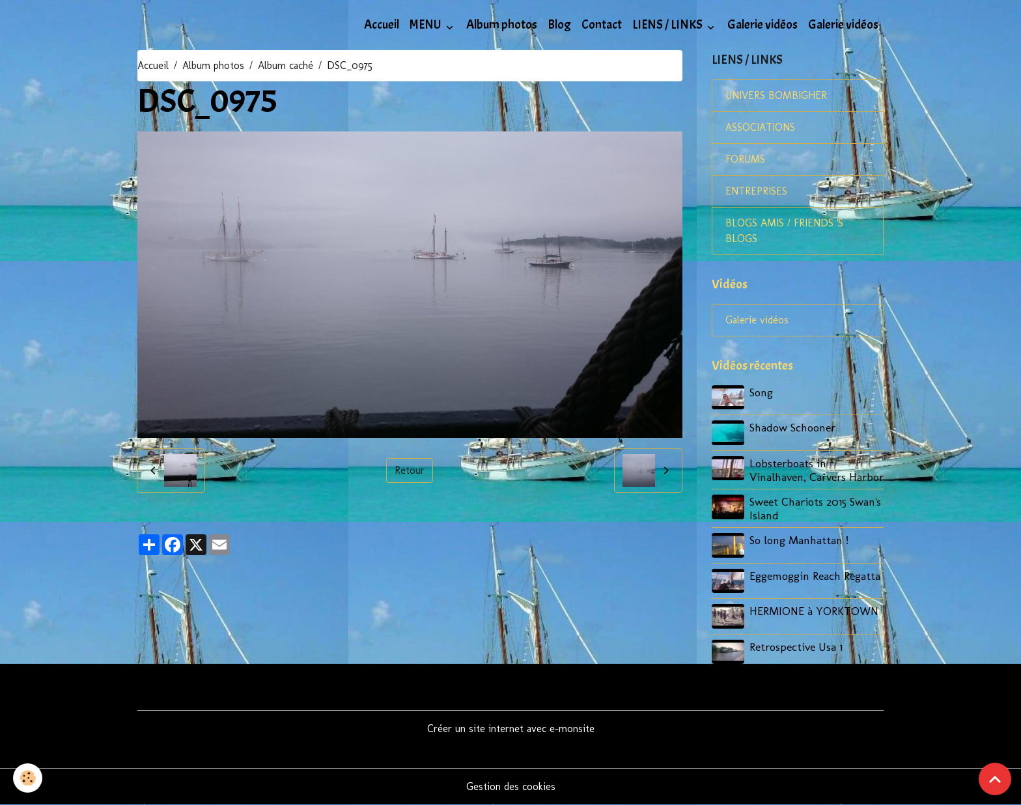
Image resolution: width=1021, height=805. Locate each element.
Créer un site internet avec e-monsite (510, 728)
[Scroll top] (995, 779)
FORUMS (745, 159)
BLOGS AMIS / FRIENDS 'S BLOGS (784, 231)
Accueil (381, 25)
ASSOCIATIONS (760, 127)
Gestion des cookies (510, 786)
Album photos (501, 25)
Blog (559, 25)
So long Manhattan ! (798, 540)
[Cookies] (27, 778)
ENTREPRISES (756, 191)
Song (761, 392)
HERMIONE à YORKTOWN (813, 611)
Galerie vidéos (762, 25)
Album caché (285, 65)
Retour (410, 470)
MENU (426, 25)
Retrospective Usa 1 (796, 646)
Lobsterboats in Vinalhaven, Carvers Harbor (816, 470)
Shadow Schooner (792, 427)
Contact (601, 25)
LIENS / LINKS (668, 25)
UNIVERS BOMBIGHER (776, 95)
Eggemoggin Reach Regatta (814, 575)
